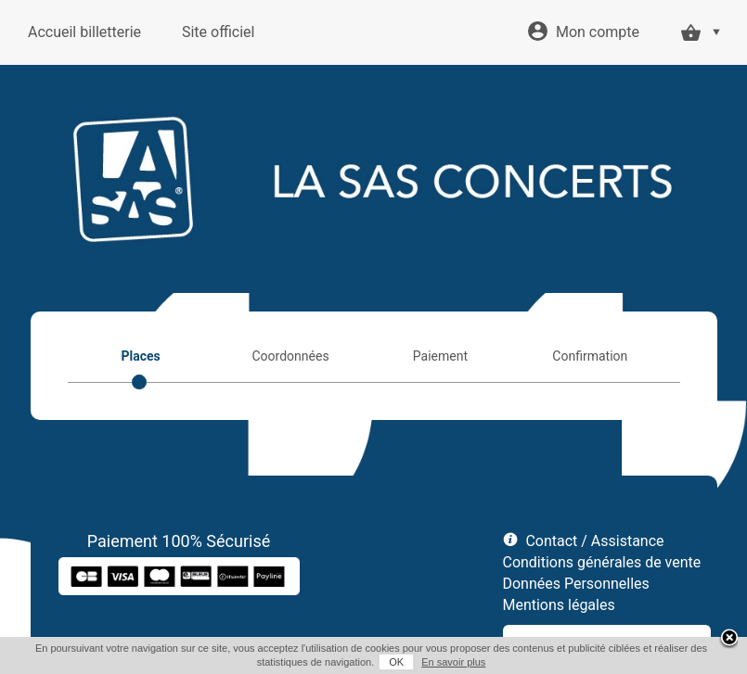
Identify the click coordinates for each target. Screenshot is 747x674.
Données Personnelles (576, 583)
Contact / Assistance (594, 541)
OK (396, 662)
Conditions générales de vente (602, 562)
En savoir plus (453, 662)
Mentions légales (559, 605)
